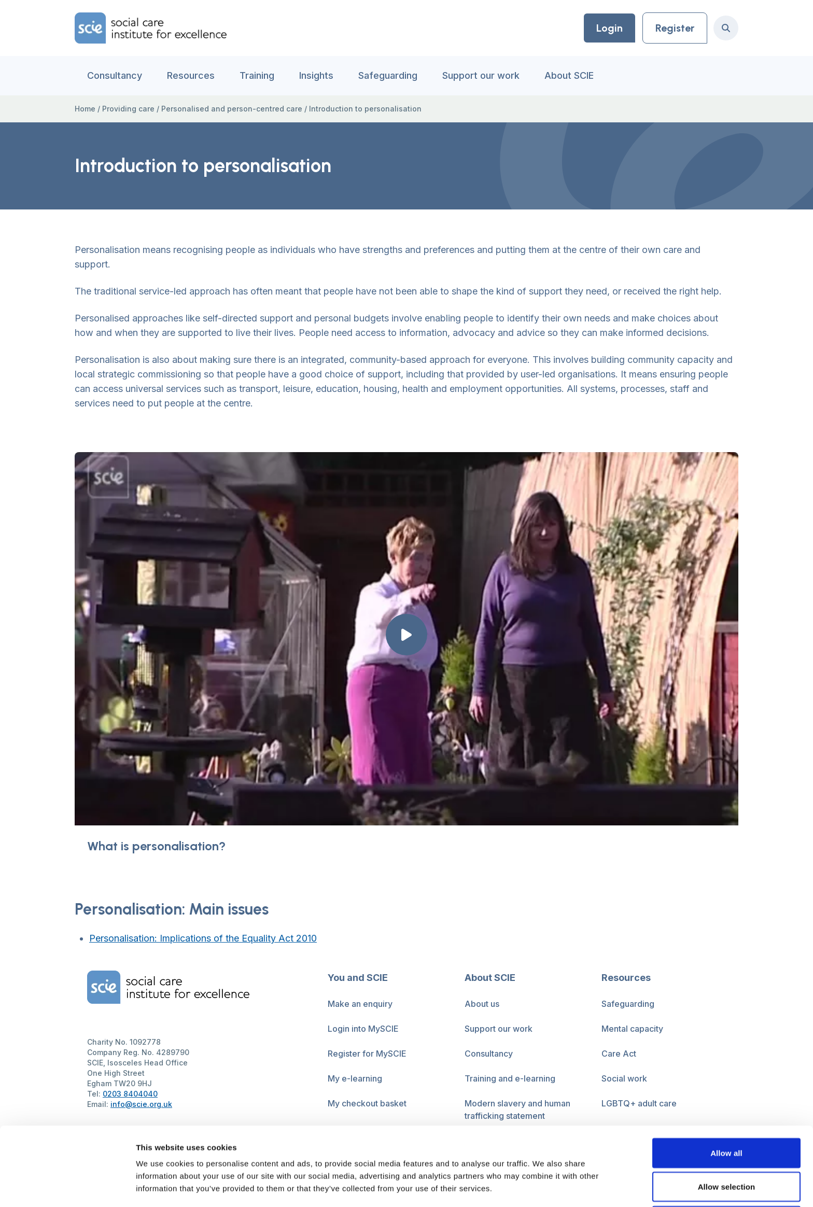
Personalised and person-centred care (231, 108)
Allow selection (726, 1113)
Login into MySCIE (363, 1028)
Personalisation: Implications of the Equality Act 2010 (203, 938)
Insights (316, 75)
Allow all (726, 1079)
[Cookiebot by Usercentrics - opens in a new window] (67, 1187)
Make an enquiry (360, 1004)
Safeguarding (387, 75)
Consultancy (114, 75)
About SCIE (569, 75)
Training (257, 75)
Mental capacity (632, 1028)
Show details (544, 1186)
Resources (191, 75)
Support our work (481, 75)
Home (85, 108)
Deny (726, 1147)
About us (482, 1004)
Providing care (128, 108)
